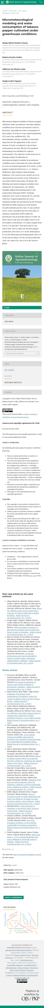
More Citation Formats (14, 353)
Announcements (11, 968)
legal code (32, 576)
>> (13, 849)
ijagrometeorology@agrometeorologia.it (18, 950)
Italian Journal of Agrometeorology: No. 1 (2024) (19, 616)
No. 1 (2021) (22, 11)
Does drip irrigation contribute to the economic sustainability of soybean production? (22, 822)
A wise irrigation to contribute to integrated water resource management (23, 808)
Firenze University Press (22, 955)
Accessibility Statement (15, 965)
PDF (7, 308)
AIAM (14, 865)
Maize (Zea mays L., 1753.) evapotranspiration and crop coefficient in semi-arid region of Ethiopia (23, 838)
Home (4, 11)
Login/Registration (30, 965)
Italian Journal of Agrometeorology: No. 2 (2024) (23, 802)
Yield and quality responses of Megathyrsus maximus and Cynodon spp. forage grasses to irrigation (23, 629)
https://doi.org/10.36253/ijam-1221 (20, 96)
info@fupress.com (26, 960)
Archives (13, 11)
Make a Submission (13, 897)
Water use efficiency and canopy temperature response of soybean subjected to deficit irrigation (24, 612)
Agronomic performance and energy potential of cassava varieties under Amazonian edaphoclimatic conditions (22, 657)
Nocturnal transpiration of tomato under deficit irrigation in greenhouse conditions (21, 684)
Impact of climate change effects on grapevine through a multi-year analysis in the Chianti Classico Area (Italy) (24, 759)
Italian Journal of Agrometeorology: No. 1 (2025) (24, 788)
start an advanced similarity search (27, 854)
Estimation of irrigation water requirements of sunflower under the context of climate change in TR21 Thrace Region (23, 697)
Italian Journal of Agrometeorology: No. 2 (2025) (23, 688)
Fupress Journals (23, 968)
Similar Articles (9, 670)
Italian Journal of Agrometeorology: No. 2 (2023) (24, 633)
